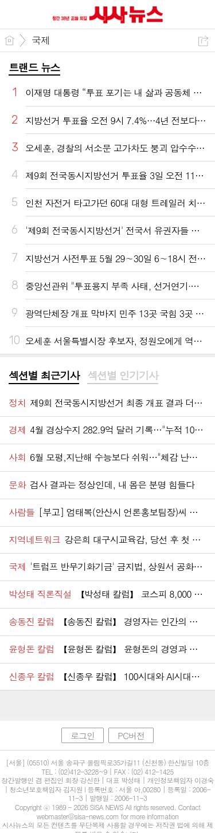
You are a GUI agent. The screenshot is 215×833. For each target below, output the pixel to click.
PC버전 (131, 735)
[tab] (44, 376)
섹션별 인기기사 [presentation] (122, 375)
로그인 (83, 735)
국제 (41, 40)
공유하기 (203, 41)
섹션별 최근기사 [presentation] (44, 375)
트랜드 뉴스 (34, 67)
